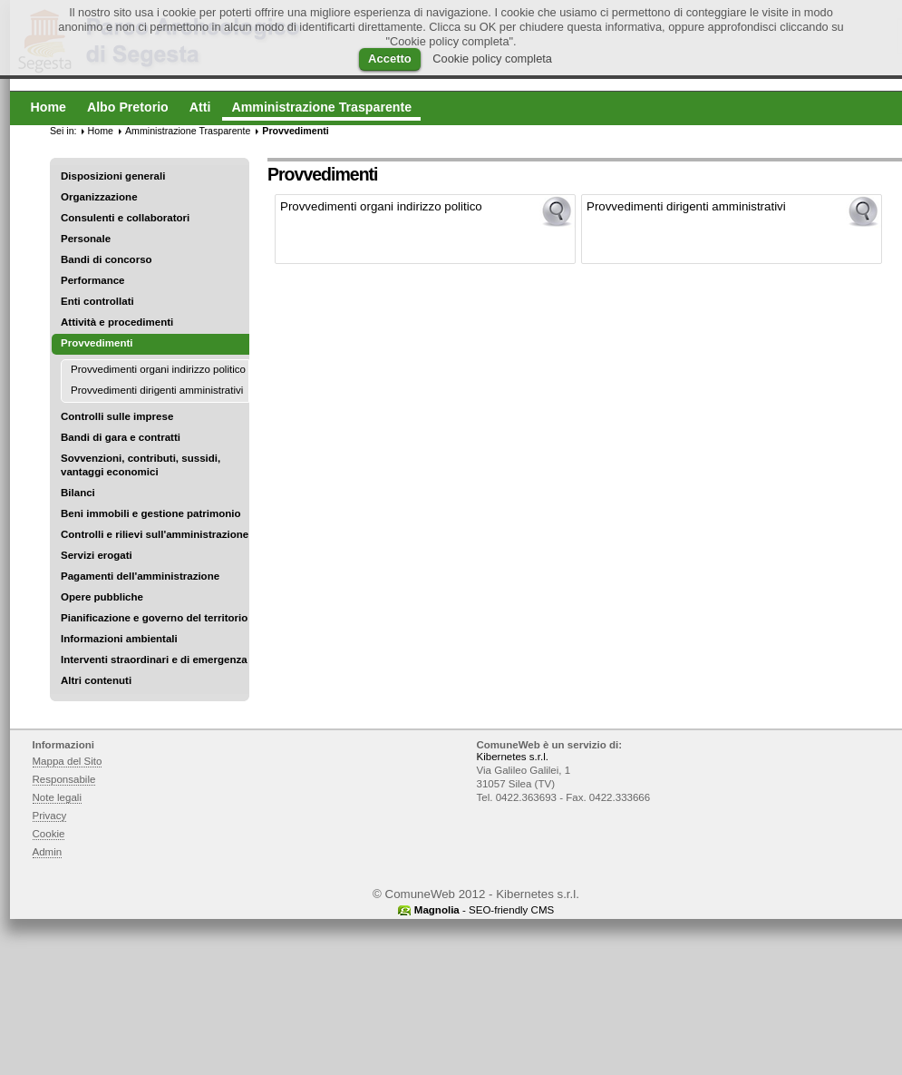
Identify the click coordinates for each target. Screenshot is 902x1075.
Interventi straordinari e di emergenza (154, 659)
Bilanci (78, 492)
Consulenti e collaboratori (125, 217)
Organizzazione (99, 196)
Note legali (57, 797)
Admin (48, 851)
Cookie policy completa (492, 58)
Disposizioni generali (113, 176)
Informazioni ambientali (119, 638)
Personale (86, 238)
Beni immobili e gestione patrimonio (151, 513)
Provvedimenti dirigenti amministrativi (157, 390)
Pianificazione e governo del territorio (154, 617)
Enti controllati (97, 301)
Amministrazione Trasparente (187, 130)
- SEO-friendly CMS (484, 909)
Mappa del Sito (67, 761)
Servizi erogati (96, 555)
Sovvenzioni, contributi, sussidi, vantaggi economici (140, 465)
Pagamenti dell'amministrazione (140, 576)
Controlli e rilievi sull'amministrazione (154, 534)
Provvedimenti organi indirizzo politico (158, 369)
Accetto (390, 58)
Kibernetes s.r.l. (512, 756)
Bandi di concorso (106, 259)
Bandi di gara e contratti (120, 437)
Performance (93, 280)
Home (100, 130)
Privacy (50, 815)
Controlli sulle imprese (117, 416)
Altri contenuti (96, 680)
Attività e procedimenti (117, 322)
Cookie (49, 833)
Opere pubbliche (102, 596)
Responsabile (64, 779)
